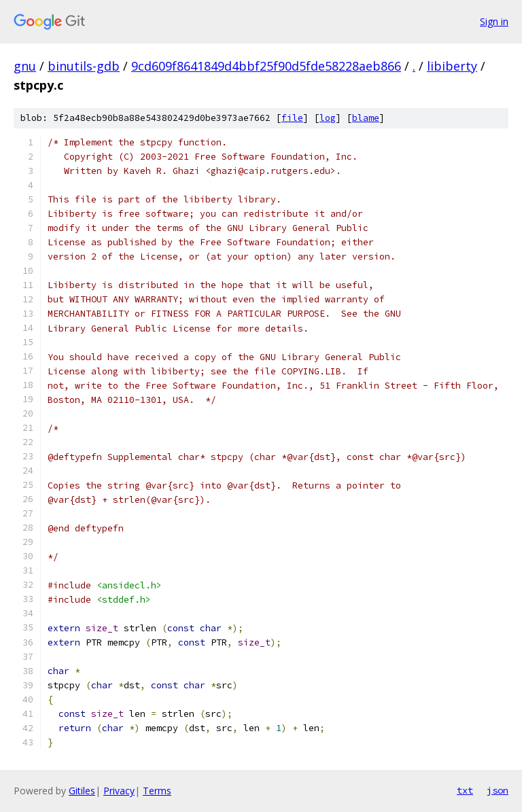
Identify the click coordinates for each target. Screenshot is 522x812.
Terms (157, 790)
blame (365, 118)
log (327, 118)
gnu (25, 66)
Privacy (119, 790)
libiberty (452, 66)
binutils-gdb (84, 66)
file (292, 118)
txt (465, 790)
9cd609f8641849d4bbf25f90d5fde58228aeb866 (266, 66)
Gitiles (82, 790)
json (497, 790)
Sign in (494, 21)
